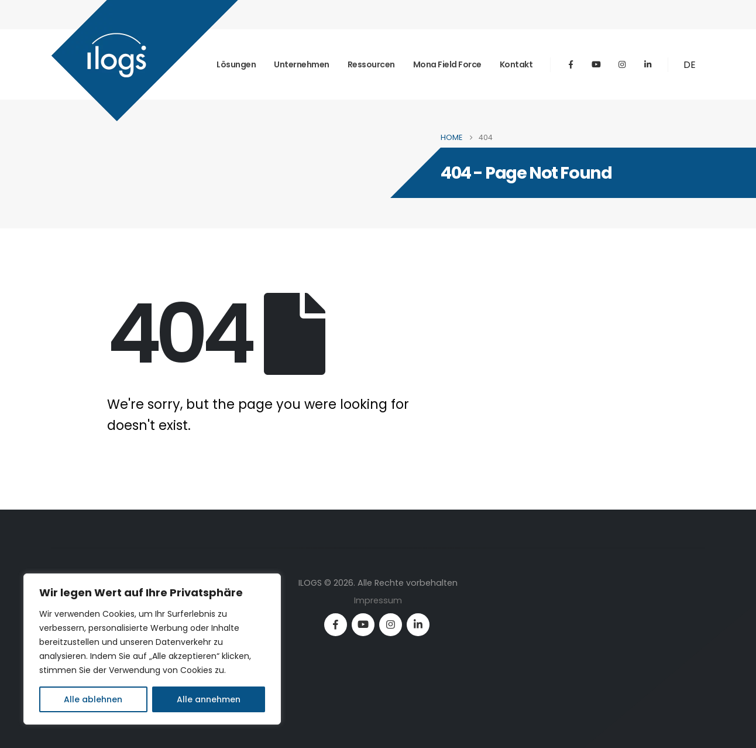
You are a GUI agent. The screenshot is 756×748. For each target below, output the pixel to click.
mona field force (447, 64)
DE (689, 64)
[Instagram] (622, 64)
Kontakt (516, 64)
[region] (152, 649)
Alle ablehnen (93, 699)
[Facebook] (570, 64)
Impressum (378, 600)
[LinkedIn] (648, 64)
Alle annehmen (208, 699)
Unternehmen (301, 64)
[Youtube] (596, 64)
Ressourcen (371, 64)
